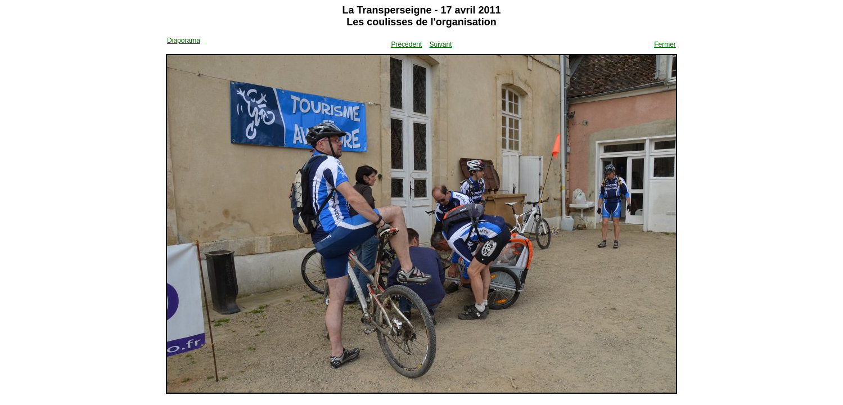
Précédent (406, 44)
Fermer (665, 44)
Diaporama (183, 40)
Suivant (440, 44)
